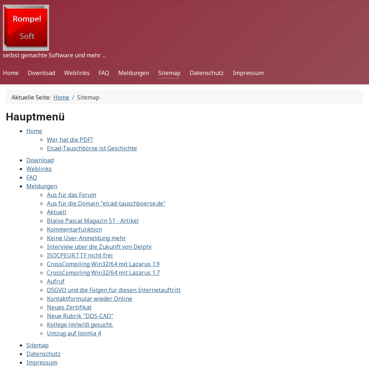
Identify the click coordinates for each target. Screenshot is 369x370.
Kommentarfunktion (74, 229)
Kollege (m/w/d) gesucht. (80, 325)
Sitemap (169, 73)
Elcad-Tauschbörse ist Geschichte (92, 148)
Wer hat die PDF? (70, 140)
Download (41, 73)
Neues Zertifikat (69, 307)
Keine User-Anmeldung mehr (86, 238)
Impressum (248, 73)
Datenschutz (207, 73)
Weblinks (77, 73)
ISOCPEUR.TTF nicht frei (80, 255)
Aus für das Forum (71, 195)
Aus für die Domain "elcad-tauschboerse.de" (106, 203)
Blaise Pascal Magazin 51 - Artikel (93, 221)
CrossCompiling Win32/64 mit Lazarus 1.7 (103, 273)
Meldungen (133, 73)
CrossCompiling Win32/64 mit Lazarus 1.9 (103, 264)
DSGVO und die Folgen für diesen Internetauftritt (114, 290)
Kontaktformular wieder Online (89, 299)
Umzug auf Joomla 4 (74, 333)
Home (11, 73)
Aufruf (56, 281)
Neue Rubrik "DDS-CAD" (80, 316)
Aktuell (56, 212)
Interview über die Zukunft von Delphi (99, 247)
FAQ (103, 73)
